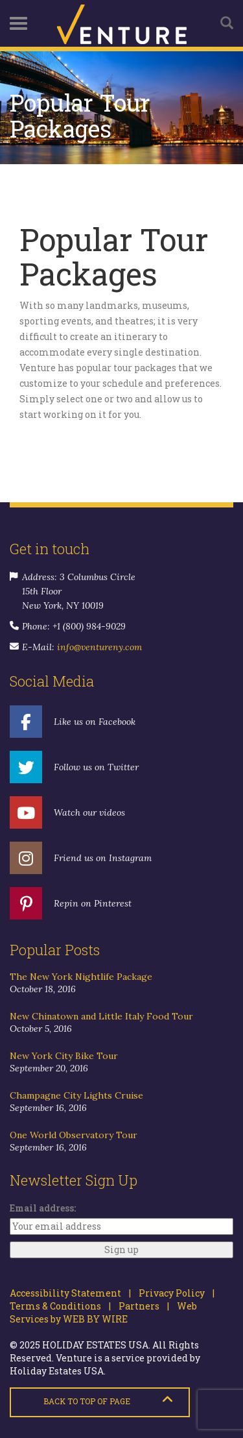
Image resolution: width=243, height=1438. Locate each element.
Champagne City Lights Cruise (76, 1095)
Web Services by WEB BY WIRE (103, 1312)
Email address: (43, 1208)
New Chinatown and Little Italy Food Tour (101, 1016)
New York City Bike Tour (64, 1056)
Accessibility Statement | (70, 1293)
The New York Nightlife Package (81, 976)
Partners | (140, 1306)
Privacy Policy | (172, 1293)
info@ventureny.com (99, 647)
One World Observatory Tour (73, 1135)
